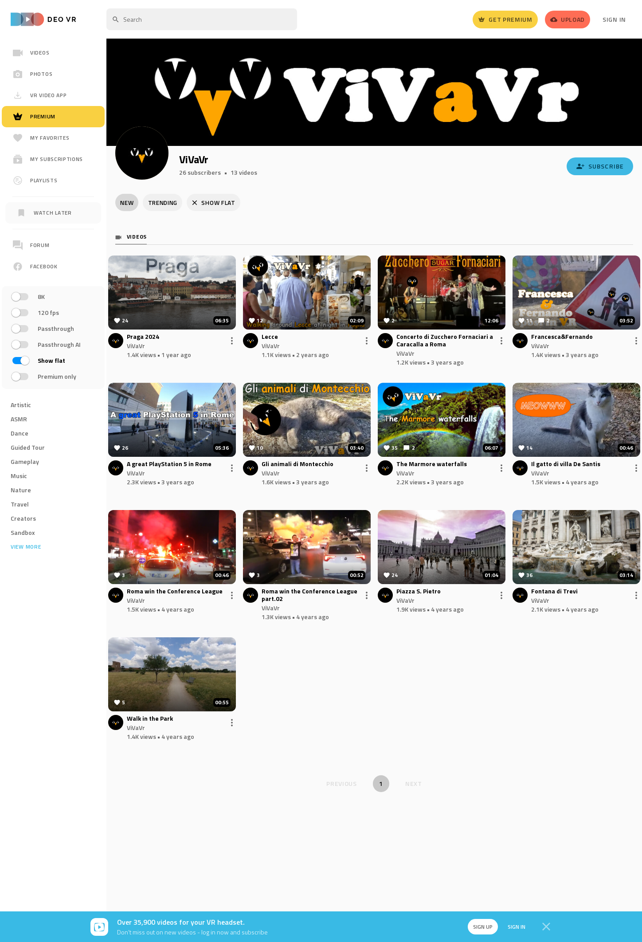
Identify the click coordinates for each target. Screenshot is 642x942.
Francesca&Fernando (562, 337)
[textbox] (201, 19)
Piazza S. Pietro (418, 592)
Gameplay (25, 461)
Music (19, 475)
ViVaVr (136, 346)
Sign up (479, 926)
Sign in (514, 926)
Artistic (21, 404)
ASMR (19, 419)
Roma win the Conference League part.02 (309, 596)
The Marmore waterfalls (431, 465)
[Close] (546, 927)
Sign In (614, 19)
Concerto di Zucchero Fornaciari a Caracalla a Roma (444, 341)
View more (26, 546)
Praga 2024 (143, 337)
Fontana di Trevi (554, 592)
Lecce (270, 337)
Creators (23, 518)
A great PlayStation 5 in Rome (169, 465)
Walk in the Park (150, 719)
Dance (19, 433)
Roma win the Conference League (175, 592)
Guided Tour (28, 447)
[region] (53, 321)
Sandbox (23, 532)
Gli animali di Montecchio (297, 465)
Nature (21, 490)
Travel (20, 504)
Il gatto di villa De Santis (565, 465)
